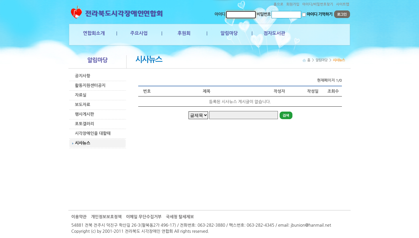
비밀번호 (264, 14)
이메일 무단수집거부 (143, 217)
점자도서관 (274, 33)
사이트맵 (342, 4)
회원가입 (292, 4)
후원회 (184, 33)
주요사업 (139, 33)
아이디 (219, 14)
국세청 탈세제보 (180, 217)
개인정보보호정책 (106, 217)
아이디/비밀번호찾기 (317, 4)
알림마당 (229, 33)
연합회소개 (94, 33)
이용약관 (79, 217)
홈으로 (278, 4)
